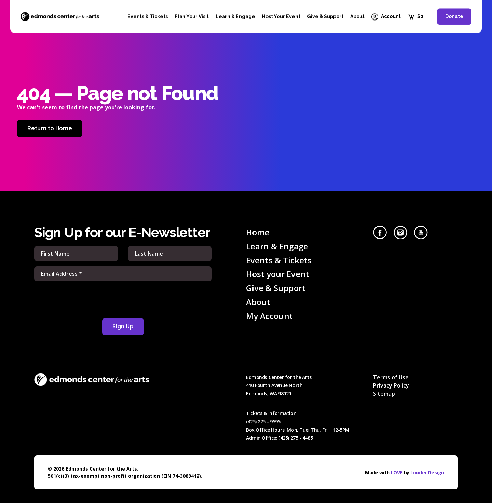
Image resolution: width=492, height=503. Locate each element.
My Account (269, 316)
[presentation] (123, 299)
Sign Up (123, 326)
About (258, 302)
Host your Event (277, 274)
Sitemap (384, 393)
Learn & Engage (277, 246)
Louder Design (427, 472)
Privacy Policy (391, 385)
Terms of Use (391, 377)
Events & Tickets (279, 260)
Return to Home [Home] (49, 128)
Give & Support (275, 288)
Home (258, 232)
